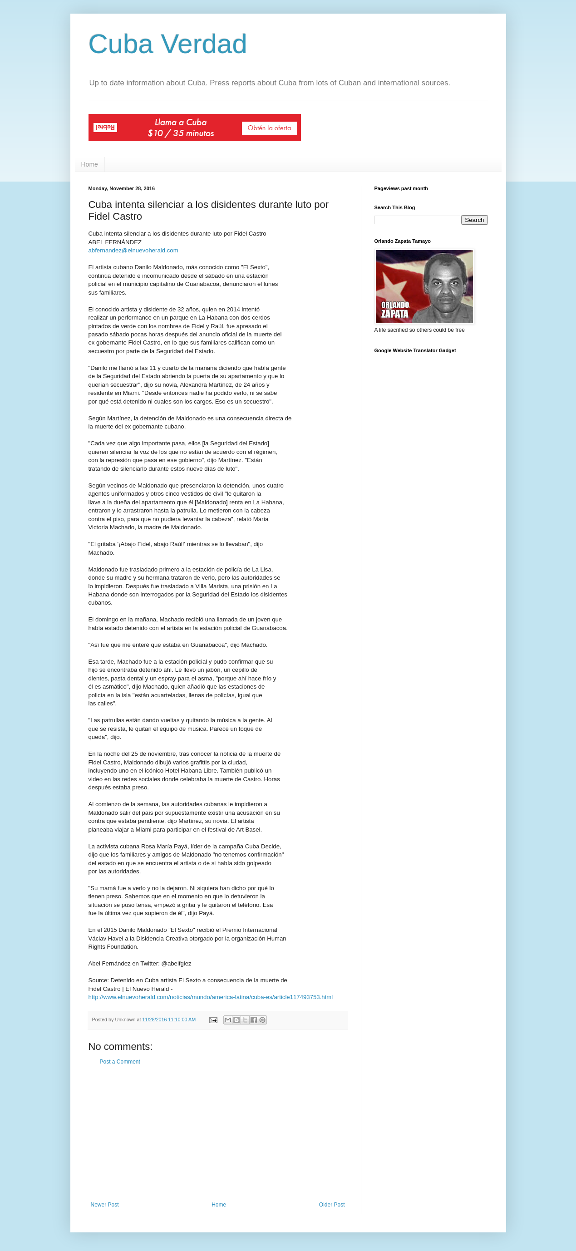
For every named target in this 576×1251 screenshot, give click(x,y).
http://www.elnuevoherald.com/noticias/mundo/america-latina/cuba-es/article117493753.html (211, 997)
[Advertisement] (218, 1133)
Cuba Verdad (168, 44)
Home (89, 164)
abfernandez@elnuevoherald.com (133, 250)
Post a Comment (120, 1062)
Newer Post (105, 1205)
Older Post (332, 1205)
